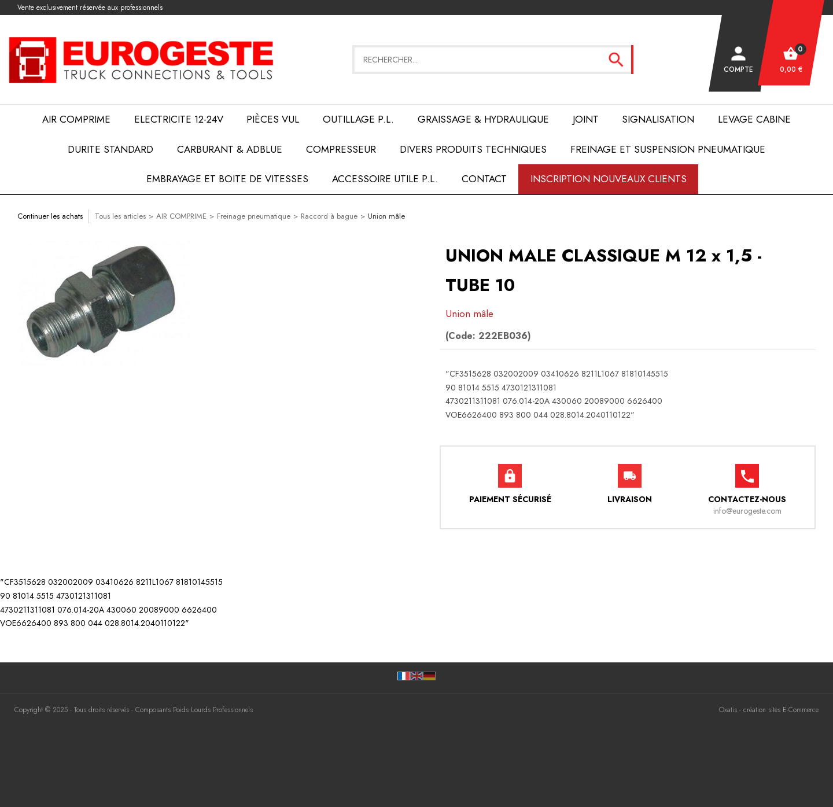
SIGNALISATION (658, 119)
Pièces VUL (272, 119)
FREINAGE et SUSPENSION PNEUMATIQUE (667, 149)
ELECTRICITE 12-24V (178, 119)
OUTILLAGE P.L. (358, 119)
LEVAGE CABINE (754, 119)
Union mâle (386, 216)
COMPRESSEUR (341, 149)
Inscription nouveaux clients (608, 179)
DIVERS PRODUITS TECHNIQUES (473, 149)
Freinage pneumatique (253, 216)
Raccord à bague (329, 216)
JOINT (586, 119)
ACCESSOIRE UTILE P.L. (385, 179)
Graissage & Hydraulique (483, 119)
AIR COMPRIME (76, 119)
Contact (484, 179)
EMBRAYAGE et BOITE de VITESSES (227, 179)
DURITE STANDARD (110, 149)
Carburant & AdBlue (229, 149)
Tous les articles (120, 216)
